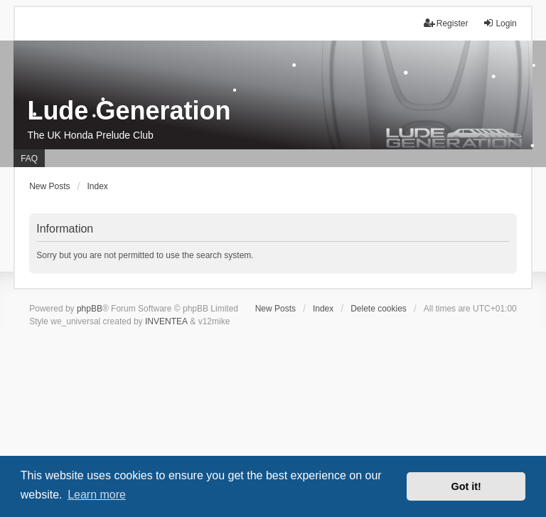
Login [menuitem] (499, 23)
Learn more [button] (97, 495)
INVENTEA (166, 321)
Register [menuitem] (446, 23)
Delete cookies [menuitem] (378, 309)
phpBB (89, 309)
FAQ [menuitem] (29, 159)
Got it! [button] (466, 486)
